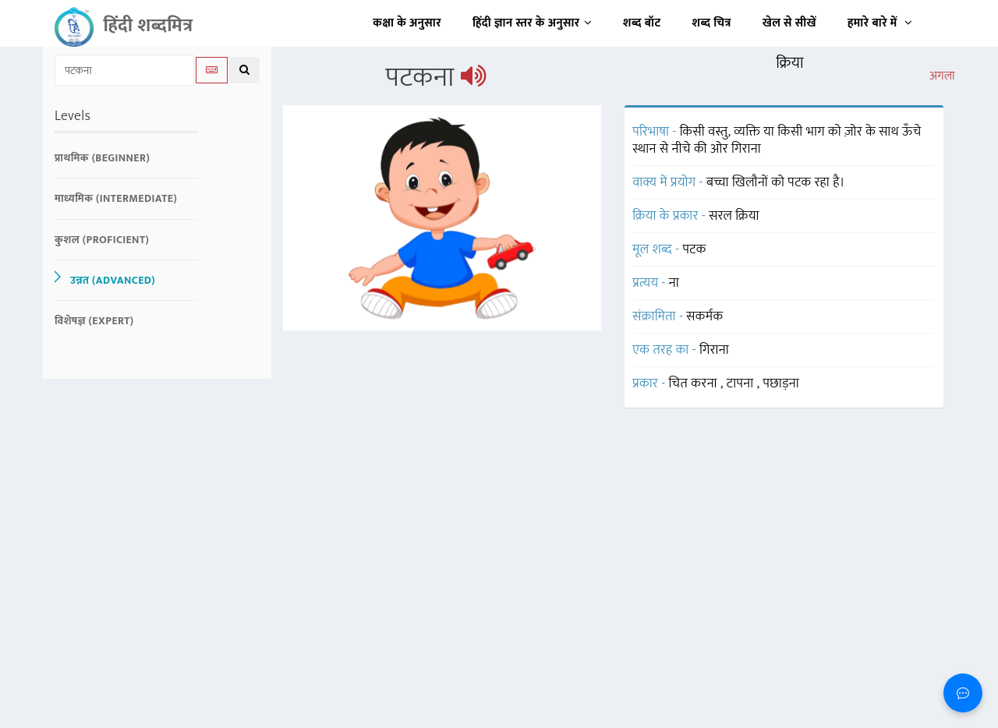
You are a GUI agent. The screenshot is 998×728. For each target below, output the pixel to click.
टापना (742, 383)
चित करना (695, 383)
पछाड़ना (781, 383)
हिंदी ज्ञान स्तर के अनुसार (532, 23)
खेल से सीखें (789, 23)
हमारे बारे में (880, 23)
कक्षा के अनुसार (407, 23)
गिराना (714, 350)
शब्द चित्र (711, 23)
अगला (942, 76)
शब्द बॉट (642, 23)
